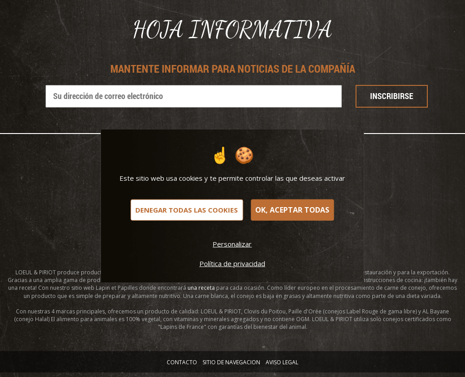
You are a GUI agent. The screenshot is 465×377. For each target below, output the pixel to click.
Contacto (182, 362)
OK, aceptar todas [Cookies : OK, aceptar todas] (292, 210)
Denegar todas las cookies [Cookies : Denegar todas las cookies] (186, 209)
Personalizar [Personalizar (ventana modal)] (232, 243)
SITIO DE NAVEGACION (231, 362)
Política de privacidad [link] (232, 263)
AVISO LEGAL (282, 362)
